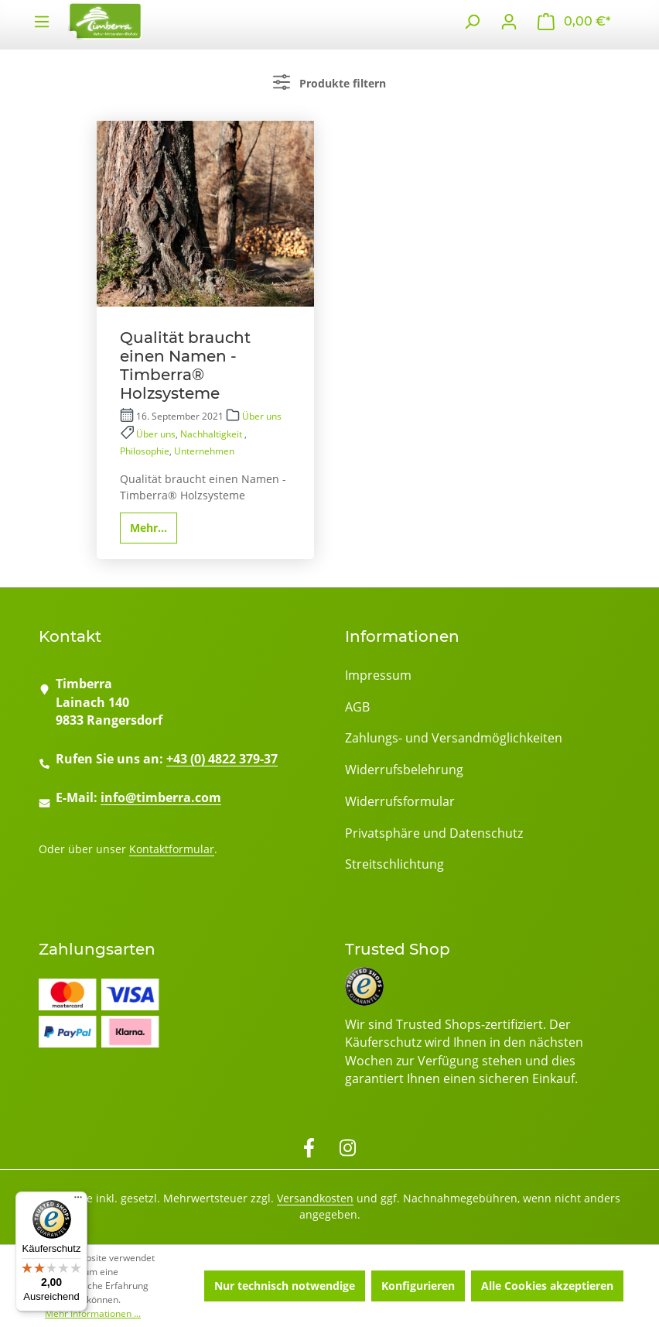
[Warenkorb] (574, 21)
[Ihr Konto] (509, 21)
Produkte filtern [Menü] (329, 82)
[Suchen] (471, 21)
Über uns (262, 416)
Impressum (378, 675)
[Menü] (78, 1201)
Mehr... (148, 527)
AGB (357, 706)
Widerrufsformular (400, 801)
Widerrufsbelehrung (404, 769)
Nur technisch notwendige (284, 1285)
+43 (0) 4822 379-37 (222, 758)
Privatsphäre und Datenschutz (434, 833)
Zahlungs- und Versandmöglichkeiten (453, 737)
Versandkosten (315, 1198)
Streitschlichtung (394, 864)
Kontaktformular (171, 849)
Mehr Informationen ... (93, 1313)
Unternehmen (204, 451)
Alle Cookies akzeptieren (547, 1285)
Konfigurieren (418, 1285)
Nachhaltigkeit (212, 434)
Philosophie (144, 451)
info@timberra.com (161, 797)
